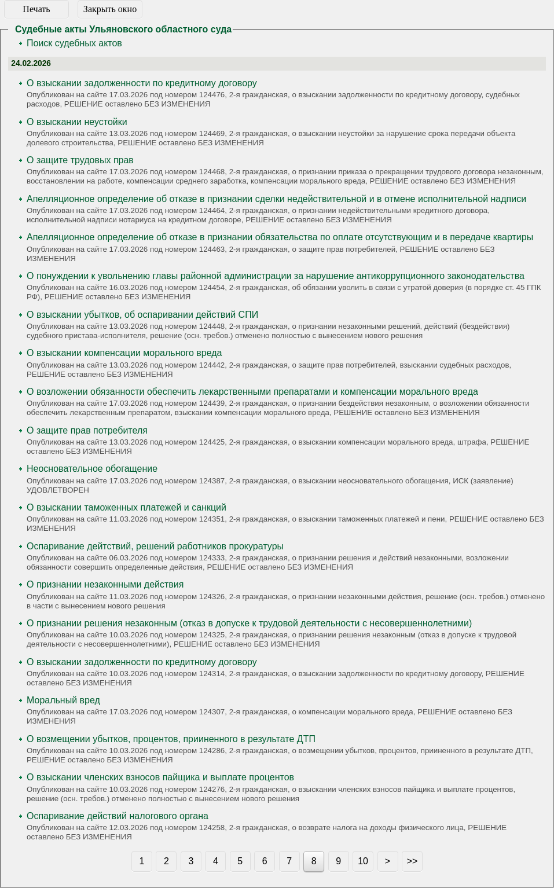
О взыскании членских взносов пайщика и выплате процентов (160, 777)
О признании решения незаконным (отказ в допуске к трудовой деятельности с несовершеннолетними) (249, 623)
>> (412, 861)
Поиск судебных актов (74, 43)
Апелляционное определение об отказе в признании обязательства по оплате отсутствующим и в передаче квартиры (280, 237)
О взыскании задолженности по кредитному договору (142, 83)
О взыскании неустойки (77, 122)
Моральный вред (63, 700)
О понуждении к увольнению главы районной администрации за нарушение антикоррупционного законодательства (275, 276)
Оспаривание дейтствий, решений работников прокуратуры (155, 546)
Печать (36, 9)
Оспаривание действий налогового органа (117, 816)
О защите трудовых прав (80, 160)
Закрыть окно (110, 9)
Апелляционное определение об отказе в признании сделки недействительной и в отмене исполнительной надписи (276, 199)
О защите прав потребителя (87, 430)
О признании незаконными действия (105, 584)
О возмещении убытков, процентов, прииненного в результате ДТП (171, 739)
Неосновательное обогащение (92, 469)
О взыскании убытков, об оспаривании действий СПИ (142, 315)
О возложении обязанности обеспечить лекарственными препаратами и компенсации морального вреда (252, 392)
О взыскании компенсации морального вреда (124, 353)
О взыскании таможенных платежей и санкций (126, 507)
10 (363, 861)
